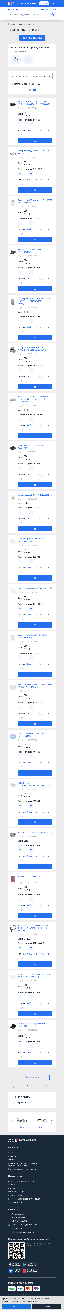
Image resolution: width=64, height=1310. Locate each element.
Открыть (44, 3)
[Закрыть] (53, 3)
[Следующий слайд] (51, 1122)
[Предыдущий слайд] (12, 1122)
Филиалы (12, 1160)
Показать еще (32, 1077)
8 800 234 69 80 (18, 1217)
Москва (13, 9)
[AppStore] (14, 1264)
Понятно (16, 1306)
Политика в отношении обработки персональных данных (23, 1164)
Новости (12, 1156)
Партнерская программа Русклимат (24, 1199)
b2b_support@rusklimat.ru (23, 1232)
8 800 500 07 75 (18, 1228)
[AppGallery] (30, 1270)
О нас (10, 1153)
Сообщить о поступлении (37, 130)
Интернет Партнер (16, 1195)
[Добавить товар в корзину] (35, 141)
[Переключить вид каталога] (30, 90)
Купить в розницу (16, 1192)
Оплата (11, 1185)
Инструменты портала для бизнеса (23, 1181)
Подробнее (46, 1306)
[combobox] (41, 76)
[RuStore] (14, 1270)
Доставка (12, 1188)
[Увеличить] (31, 124)
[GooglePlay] (30, 1264)
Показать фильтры (32, 38)
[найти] (53, 14)
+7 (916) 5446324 (48, 9)
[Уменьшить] (20, 124)
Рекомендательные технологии (22, 1169)
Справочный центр (16, 1202)
